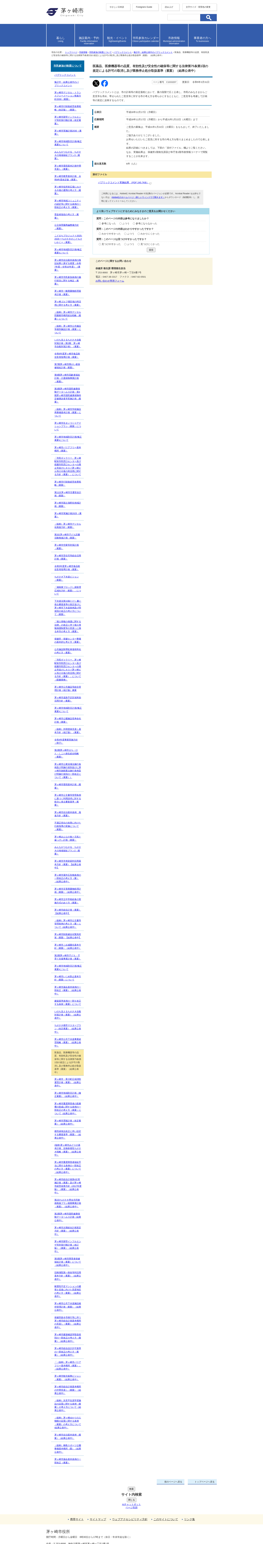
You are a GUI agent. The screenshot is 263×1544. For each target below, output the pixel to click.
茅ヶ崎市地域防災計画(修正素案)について (68, 143)
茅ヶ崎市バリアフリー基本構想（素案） (67, 449)
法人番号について (87, 1524)
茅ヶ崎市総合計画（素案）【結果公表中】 (67, 911)
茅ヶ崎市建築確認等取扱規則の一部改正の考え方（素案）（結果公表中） (67, 1337)
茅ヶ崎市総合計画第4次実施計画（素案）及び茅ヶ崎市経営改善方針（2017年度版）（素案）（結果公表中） (68, 1186)
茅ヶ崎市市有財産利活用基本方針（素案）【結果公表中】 (67, 864)
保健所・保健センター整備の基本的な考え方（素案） (67, 640)
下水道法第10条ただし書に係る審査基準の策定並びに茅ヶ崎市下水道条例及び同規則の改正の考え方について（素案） (67, 608)
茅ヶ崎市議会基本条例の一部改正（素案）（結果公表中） (67, 990)
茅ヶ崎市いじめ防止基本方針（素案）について (67, 978)
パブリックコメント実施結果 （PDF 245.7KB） (124, 182)
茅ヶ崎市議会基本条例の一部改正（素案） (67, 1461)
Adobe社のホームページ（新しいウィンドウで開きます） (138, 197)
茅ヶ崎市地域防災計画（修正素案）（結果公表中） (67, 1094)
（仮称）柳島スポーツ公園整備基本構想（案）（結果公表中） (67, 1448)
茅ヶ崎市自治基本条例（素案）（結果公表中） (67, 1436)
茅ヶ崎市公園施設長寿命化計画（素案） (67, 720)
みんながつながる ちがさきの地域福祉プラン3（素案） (67, 155)
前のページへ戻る (173, 1481)
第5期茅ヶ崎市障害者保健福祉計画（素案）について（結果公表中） (67, 1262)
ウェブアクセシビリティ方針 (130, 1493)
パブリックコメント (122, 52)
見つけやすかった (111, 244)
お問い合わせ (86, 1531)
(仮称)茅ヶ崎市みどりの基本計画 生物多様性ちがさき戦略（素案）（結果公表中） (67, 1150)
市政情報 (83, 52)
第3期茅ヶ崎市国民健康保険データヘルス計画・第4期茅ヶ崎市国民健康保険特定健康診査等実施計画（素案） (67, 395)
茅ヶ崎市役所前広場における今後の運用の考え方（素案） (67, 190)
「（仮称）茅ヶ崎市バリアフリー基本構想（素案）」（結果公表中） (67, 1365)
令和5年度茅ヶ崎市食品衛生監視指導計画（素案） (67, 568)
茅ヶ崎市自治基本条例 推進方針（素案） (67, 814)
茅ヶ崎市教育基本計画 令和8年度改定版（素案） (67, 178)
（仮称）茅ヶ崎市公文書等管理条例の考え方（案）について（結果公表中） (67, 923)
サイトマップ (98, 1493)
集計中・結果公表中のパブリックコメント (153, 52)
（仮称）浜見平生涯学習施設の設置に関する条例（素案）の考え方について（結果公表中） (67, 1405)
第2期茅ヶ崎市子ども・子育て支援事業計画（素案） (67, 957)
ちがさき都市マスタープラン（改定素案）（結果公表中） (67, 1028)
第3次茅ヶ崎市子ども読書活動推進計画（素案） (67, 536)
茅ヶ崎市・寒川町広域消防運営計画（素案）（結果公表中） (67, 1082)
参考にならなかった (146, 223)
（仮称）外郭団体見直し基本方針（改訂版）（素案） (67, 731)
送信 (151, 250)
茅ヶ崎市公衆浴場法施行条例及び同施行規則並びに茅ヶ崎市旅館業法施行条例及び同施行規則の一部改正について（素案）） (67, 771)
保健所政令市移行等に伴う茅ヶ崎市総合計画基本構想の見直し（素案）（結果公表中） (67, 1322)
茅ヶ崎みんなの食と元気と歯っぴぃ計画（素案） (67, 838)
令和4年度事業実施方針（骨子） (66, 741)
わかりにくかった (150, 233)
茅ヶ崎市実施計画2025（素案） (68, 515)
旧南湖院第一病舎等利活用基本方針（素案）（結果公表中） (67, 1275)
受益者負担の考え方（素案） (66, 216)
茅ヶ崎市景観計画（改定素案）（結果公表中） (67, 1122)
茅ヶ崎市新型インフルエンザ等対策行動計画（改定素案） (67, 120)
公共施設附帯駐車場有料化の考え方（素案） (67, 651)
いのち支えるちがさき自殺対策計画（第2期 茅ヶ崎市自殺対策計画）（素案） (67, 343)
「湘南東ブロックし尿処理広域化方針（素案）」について (67, 590)
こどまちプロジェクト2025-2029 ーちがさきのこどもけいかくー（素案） (68, 239)
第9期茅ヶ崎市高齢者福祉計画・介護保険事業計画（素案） (67, 378)
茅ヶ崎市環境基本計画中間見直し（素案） (67, 167)
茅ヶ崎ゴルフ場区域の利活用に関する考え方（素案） (67, 303)
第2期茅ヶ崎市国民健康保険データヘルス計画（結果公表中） (67, 1217)
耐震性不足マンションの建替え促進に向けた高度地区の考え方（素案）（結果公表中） (67, 1291)
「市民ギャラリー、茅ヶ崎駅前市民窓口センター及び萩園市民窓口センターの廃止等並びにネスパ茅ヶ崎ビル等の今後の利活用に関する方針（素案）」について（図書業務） (67, 669)
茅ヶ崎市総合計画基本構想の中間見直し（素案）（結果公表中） (67, 1390)
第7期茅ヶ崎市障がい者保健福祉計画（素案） (67, 366)
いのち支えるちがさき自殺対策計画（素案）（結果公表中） (67, 1014)
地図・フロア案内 (58, 1531)
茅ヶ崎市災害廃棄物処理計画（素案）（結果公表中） (67, 890)
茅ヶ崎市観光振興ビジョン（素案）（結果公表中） (67, 1378)
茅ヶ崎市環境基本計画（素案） (67, 786)
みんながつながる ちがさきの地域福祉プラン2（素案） (67, 850)
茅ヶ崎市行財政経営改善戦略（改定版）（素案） (67, 108)
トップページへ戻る (205, 1481)
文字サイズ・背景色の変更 (198, 7)
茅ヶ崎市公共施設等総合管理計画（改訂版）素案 (67, 688)
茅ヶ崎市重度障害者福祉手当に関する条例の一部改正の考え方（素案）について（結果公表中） (67, 1167)
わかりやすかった (111, 233)
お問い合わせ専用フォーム (110, 281)
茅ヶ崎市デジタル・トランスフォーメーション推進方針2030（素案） (67, 95)
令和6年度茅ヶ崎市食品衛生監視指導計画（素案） (67, 355)
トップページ (71, 52)
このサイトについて (166, 1493)
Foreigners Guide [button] (144, 7)
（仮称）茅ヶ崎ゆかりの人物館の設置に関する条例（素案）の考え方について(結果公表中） (67, 1422)
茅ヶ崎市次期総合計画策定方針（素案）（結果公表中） (67, 1231)
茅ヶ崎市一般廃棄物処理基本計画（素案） (67, 293)
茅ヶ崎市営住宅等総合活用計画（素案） (67, 557)
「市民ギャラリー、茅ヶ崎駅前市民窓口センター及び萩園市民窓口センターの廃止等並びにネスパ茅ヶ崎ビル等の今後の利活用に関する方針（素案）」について (67, 466)
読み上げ (169, 7)
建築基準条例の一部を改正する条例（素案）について (67, 1002)
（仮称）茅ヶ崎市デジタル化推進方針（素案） (67, 526)
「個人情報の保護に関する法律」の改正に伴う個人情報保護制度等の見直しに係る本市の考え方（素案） (67, 626)
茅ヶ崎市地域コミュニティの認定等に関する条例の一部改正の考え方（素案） (67, 204)
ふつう (125, 223)
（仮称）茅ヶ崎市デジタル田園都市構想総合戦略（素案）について (67, 315)
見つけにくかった (150, 244)
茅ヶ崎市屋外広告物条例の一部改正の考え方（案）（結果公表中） (67, 878)
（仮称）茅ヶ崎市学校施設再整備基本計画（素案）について (67, 412)
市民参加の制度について (100, 52)
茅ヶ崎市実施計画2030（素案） (68, 132)
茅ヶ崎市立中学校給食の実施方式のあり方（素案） (67, 901)
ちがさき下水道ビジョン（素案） (66, 578)
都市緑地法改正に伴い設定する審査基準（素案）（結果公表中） (67, 1134)
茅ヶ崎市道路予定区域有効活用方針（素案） (67, 699)
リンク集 (189, 1493)
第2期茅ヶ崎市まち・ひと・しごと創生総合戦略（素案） (66, 753)
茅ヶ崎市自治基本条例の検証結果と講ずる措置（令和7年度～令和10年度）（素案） (67, 265)
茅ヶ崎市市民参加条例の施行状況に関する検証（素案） (67, 280)
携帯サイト (77, 1493)
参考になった (109, 223)
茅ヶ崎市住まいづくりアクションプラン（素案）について (67, 426)
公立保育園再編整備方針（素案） (66, 227)
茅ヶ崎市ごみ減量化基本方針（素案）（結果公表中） (67, 946)
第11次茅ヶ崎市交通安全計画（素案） (67, 494)
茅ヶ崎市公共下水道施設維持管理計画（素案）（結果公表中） (67, 1306)
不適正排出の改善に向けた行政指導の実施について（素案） (67, 826)
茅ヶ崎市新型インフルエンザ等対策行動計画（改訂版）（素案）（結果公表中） (67, 1246)
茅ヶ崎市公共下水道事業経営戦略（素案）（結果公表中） (67, 1042)
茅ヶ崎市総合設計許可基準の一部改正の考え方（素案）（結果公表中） (67, 1351)
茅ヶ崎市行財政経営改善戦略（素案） (67, 483)
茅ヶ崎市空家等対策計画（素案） (66, 547)
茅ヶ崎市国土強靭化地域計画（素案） (67, 504)
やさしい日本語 (117, 7)
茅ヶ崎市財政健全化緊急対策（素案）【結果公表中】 (67, 936)
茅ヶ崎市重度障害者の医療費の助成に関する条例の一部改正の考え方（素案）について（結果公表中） (67, 1108)
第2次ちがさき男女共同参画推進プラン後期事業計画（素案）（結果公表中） (67, 1203)
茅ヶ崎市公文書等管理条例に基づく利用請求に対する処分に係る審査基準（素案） (67, 800)
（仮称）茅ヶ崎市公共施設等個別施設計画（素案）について (67, 329)
